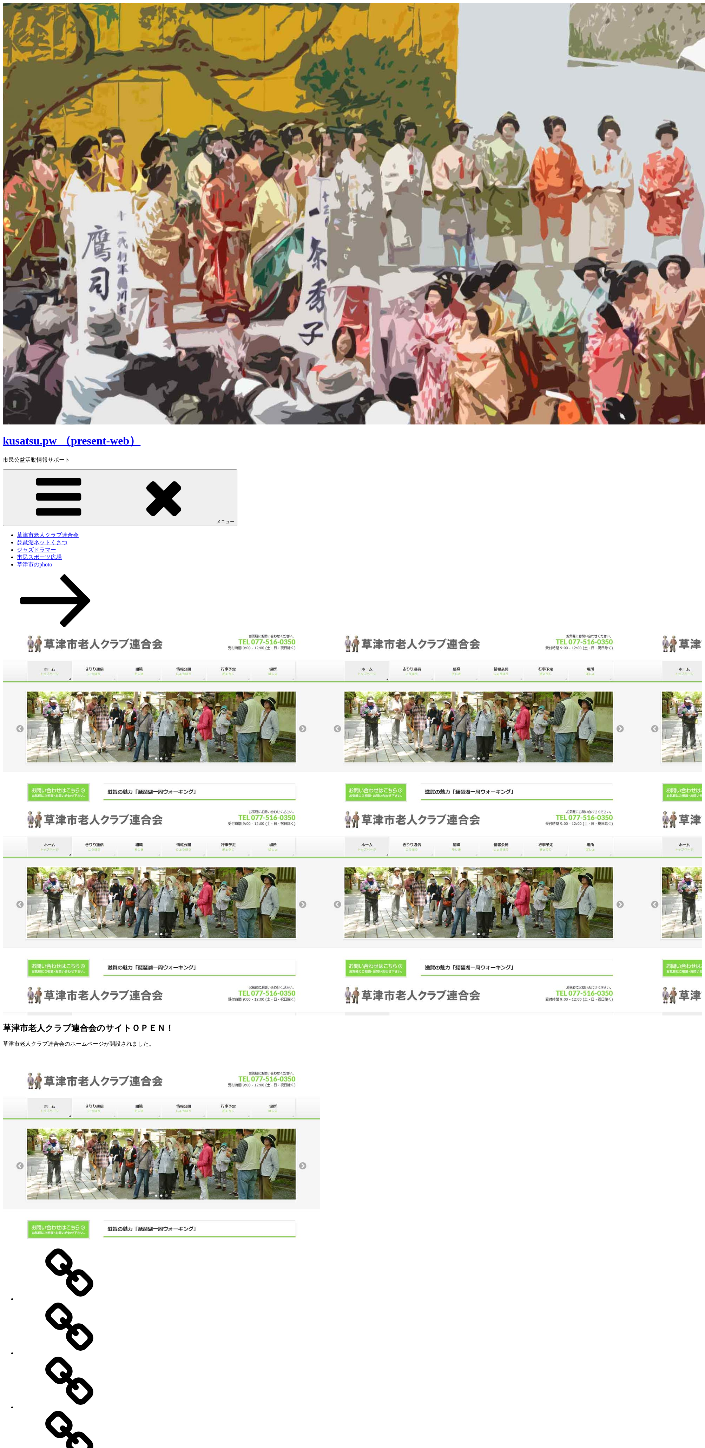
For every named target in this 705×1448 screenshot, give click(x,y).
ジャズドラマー (36, 550)
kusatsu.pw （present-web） (71, 440)
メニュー (120, 497)
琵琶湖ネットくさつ (42, 542)
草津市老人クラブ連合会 (48, 535)
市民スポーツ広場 (39, 557)
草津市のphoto (34, 564)
